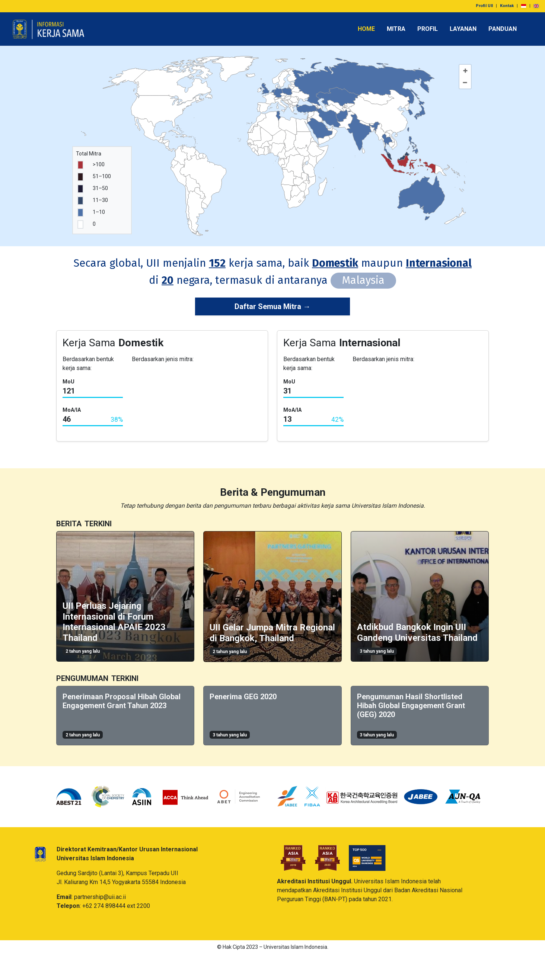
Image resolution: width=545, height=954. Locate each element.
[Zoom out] (465, 82)
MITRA (396, 28)
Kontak (507, 5)
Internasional (439, 263)
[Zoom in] (465, 70)
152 (217, 263)
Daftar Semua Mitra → (272, 306)
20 (167, 280)
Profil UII (484, 5)
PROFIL (427, 28)
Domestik (335, 263)
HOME (366, 28)
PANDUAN (502, 28)
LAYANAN (463, 28)
